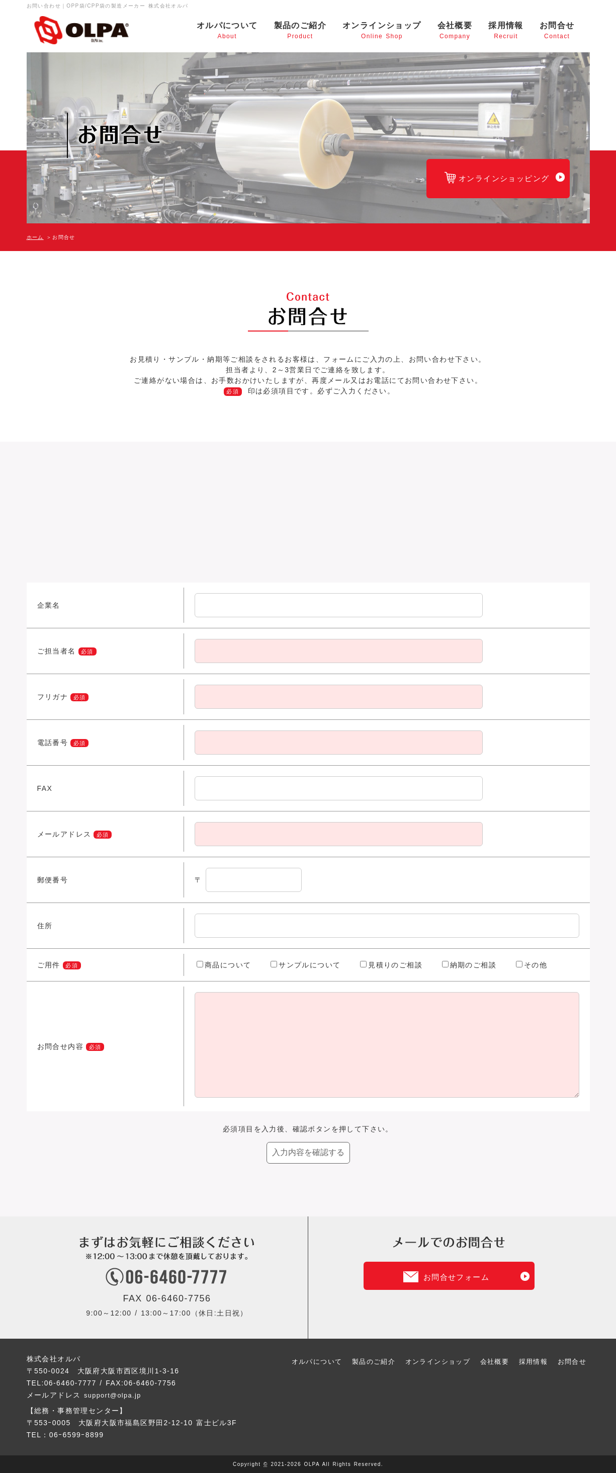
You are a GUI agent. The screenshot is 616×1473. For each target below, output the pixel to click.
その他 (531, 965)
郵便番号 (52, 880)
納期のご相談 (469, 965)
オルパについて (227, 31)
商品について (224, 965)
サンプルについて (305, 965)
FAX (45, 788)
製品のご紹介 (300, 31)
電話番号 (52, 743)
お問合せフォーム (456, 1277)
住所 (45, 926)
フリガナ (52, 697)
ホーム (35, 237)
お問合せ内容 (70, 1046)
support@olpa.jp (115, 1395)
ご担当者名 (56, 651)
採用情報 (505, 31)
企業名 (48, 605)
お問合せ (557, 31)
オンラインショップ (381, 31)
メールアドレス (64, 834)
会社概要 (455, 31)
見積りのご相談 (391, 965)
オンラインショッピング (490, 183)
